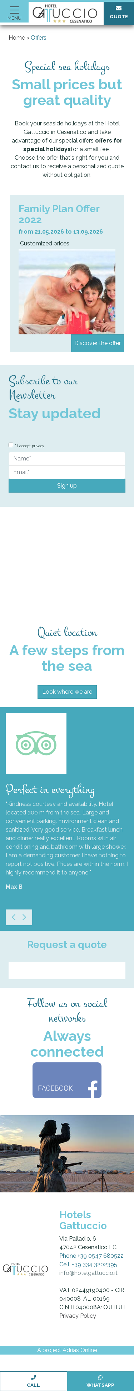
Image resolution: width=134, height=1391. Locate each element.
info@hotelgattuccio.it (88, 1273)
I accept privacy (30, 446)
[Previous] (13, 917)
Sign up (67, 485)
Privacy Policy (77, 1315)
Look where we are (67, 691)
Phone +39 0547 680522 (91, 1255)
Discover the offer (97, 343)
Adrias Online (80, 1350)
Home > (19, 37)
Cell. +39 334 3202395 (88, 1264)
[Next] (24, 917)
